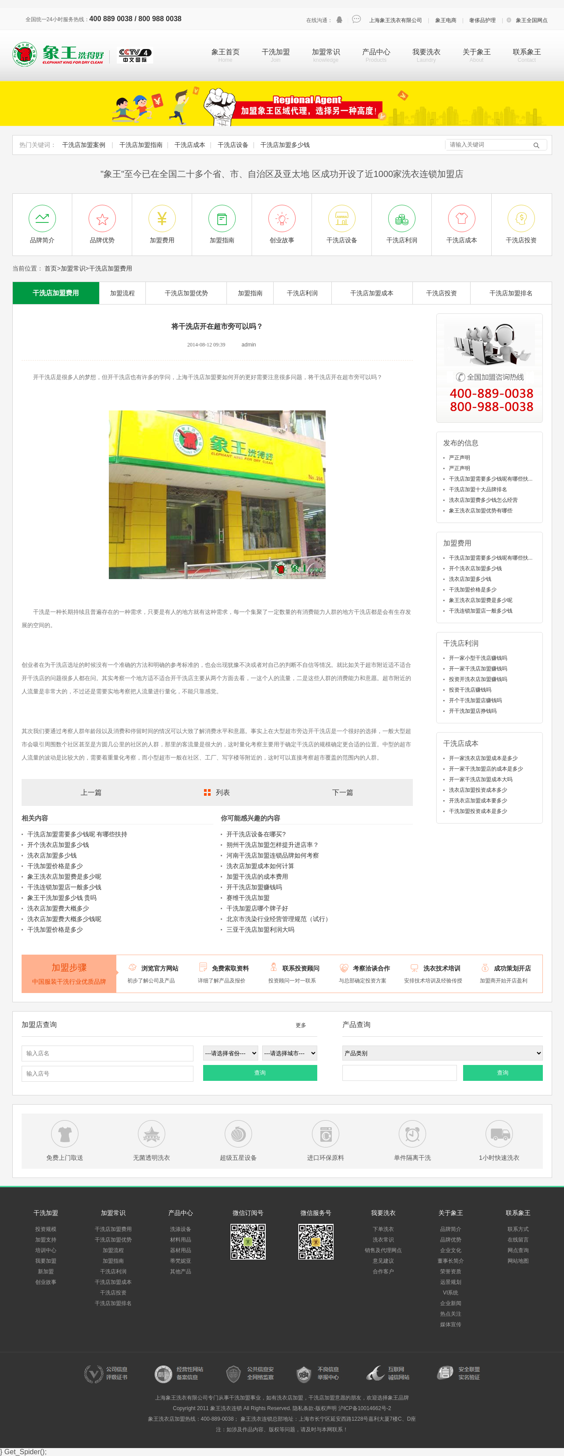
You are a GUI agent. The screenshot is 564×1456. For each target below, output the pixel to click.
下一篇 (342, 792)
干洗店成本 (189, 144)
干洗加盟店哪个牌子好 (257, 908)
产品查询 (356, 1024)
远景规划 (450, 1282)
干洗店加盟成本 (371, 293)
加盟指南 (250, 293)
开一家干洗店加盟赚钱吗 (478, 669)
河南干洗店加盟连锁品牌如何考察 (272, 855)
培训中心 (45, 1250)
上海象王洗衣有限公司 (395, 20)
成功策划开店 (512, 968)
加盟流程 (122, 293)
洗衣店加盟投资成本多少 (478, 790)
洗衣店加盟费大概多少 (58, 908)
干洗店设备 (233, 144)
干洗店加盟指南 (141, 144)
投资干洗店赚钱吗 (470, 690)
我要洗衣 (426, 52)
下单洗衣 (383, 1229)
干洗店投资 (441, 293)
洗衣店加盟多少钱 (52, 855)
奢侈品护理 (482, 20)
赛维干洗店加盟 (248, 897)
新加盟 (46, 1271)
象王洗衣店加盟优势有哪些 (480, 511)
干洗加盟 (276, 52)
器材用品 (180, 1250)
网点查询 (518, 1250)
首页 (51, 268)
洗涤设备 (180, 1229)
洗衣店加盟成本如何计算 (260, 865)
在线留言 (518, 1240)
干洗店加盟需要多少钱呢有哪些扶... (491, 479)
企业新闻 (450, 1303)
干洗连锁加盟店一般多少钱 (64, 887)
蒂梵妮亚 (180, 1261)
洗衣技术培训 (441, 968)
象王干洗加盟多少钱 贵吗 (62, 897)
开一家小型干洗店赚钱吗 (478, 658)
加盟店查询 (39, 1024)
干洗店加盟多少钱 (285, 144)
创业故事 (45, 1282)
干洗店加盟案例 (83, 144)
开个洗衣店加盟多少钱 (58, 844)
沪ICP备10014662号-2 (364, 1408)
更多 (301, 1025)
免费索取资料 (230, 968)
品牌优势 (450, 1240)
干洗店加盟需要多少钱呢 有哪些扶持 (77, 834)
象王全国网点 (532, 20)
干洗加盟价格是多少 (55, 865)
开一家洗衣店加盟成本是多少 (483, 758)
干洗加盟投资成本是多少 (478, 811)
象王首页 (226, 52)
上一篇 (91, 792)
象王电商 (445, 20)
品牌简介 (450, 1229)
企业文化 (450, 1250)
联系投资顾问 (300, 968)
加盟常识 (326, 52)
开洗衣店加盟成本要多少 (478, 801)
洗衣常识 (383, 1240)
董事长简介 (451, 1261)
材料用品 (180, 1240)
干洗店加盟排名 (511, 293)
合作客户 (383, 1271)
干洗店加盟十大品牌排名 (478, 489)
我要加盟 (45, 1261)
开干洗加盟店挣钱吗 (473, 711)
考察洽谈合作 (371, 968)
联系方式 (518, 1229)
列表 (223, 792)
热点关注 (450, 1314)
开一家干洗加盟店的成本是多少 (486, 769)
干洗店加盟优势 (186, 293)
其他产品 (180, 1271)
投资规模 (45, 1229)
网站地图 (518, 1261)
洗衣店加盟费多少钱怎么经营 (483, 500)
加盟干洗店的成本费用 (257, 876)
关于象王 (477, 52)
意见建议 (383, 1261)
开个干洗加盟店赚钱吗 (475, 700)
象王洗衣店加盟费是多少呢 (64, 876)
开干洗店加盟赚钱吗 (254, 887)
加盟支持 (45, 1240)
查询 (260, 1072)
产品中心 (376, 52)
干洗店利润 (302, 293)
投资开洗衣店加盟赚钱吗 (478, 679)
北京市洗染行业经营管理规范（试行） (278, 918)
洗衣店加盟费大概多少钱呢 (64, 918)
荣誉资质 (450, 1271)
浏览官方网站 (159, 968)
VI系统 (450, 1293)
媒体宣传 (450, 1324)
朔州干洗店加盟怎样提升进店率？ (272, 844)
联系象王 (527, 52)
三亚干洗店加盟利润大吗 (260, 929)
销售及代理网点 (383, 1250)
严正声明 (459, 458)
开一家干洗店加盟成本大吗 (480, 779)
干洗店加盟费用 (110, 268)
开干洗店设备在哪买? (256, 834)
